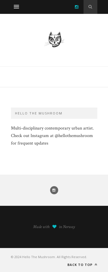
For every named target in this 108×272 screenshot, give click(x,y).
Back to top (82, 264)
